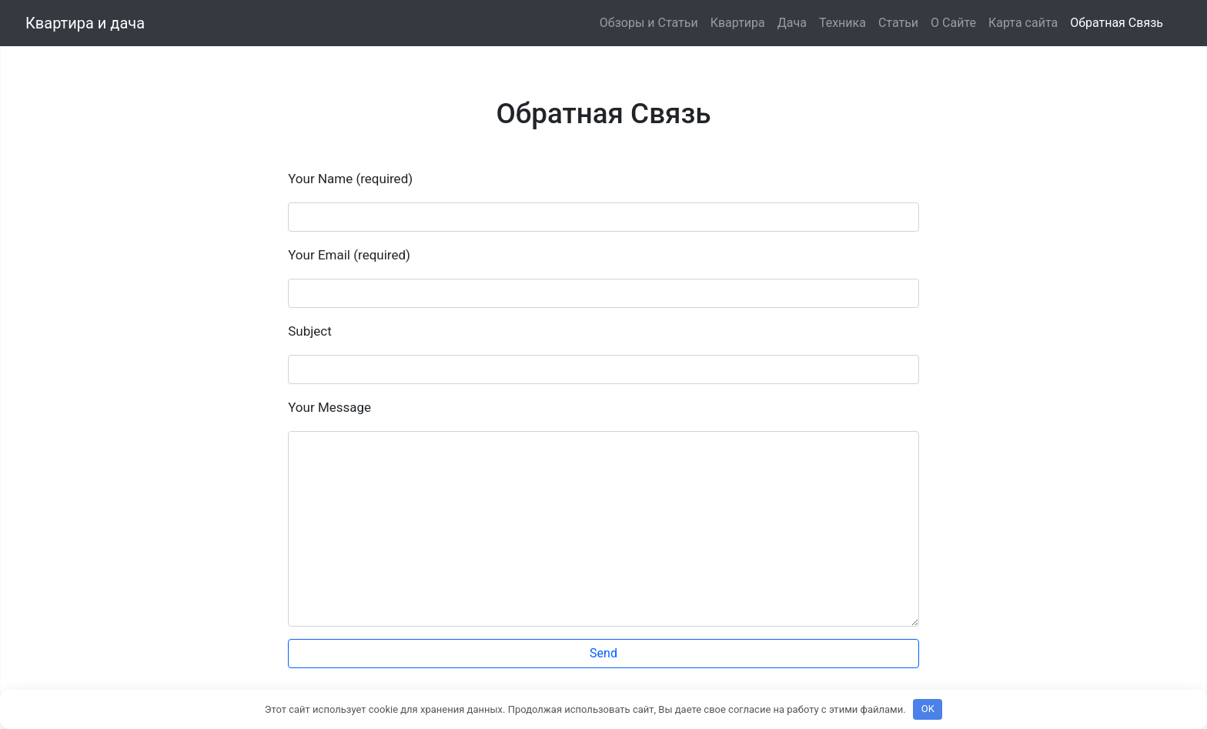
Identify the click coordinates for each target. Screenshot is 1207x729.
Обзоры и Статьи (649, 22)
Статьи (898, 22)
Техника (842, 22)
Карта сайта (1023, 22)
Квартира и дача (85, 23)
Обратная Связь (1116, 22)
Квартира (737, 22)
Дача (792, 22)
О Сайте (953, 22)
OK (928, 708)
